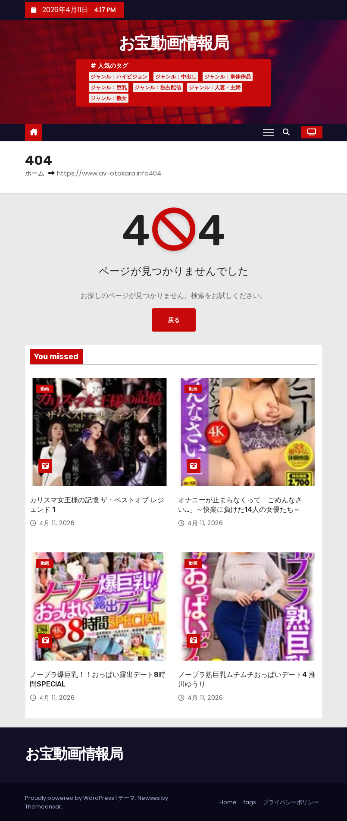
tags (250, 801)
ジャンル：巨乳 (109, 87)
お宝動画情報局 (173, 43)
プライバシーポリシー (291, 801)
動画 (45, 388)
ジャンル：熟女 (109, 98)
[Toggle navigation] (268, 132)
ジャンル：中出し (176, 76)
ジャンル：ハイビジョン (119, 76)
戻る (174, 320)
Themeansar (43, 806)
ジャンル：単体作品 (227, 76)
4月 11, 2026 (57, 523)
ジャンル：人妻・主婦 (215, 87)
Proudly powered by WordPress (70, 797)
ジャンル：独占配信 (157, 87)
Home (228, 801)
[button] (288, 132)
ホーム (34, 173)
